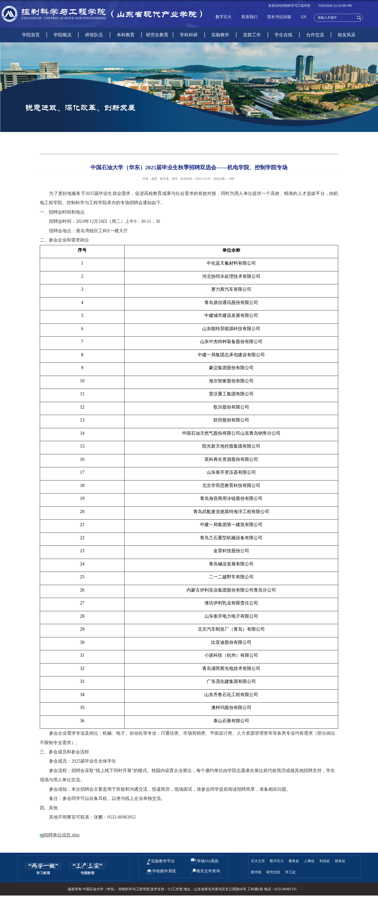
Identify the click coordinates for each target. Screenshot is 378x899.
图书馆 (256, 872)
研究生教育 (157, 34)
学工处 (290, 872)
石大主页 (258, 861)
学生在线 (283, 34)
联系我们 (249, 17)
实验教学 (220, 34)
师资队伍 (94, 34)
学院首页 (31, 34)
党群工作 (252, 34)
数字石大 (224, 17)
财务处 (340, 861)
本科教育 (126, 34)
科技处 (325, 861)
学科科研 (189, 34)
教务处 (294, 861)
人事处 (309, 861)
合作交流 (315, 34)
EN (303, 17)
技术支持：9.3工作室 (166, 889)
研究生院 (273, 872)
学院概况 (62, 34)
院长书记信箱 (279, 17)
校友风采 (347, 34)
